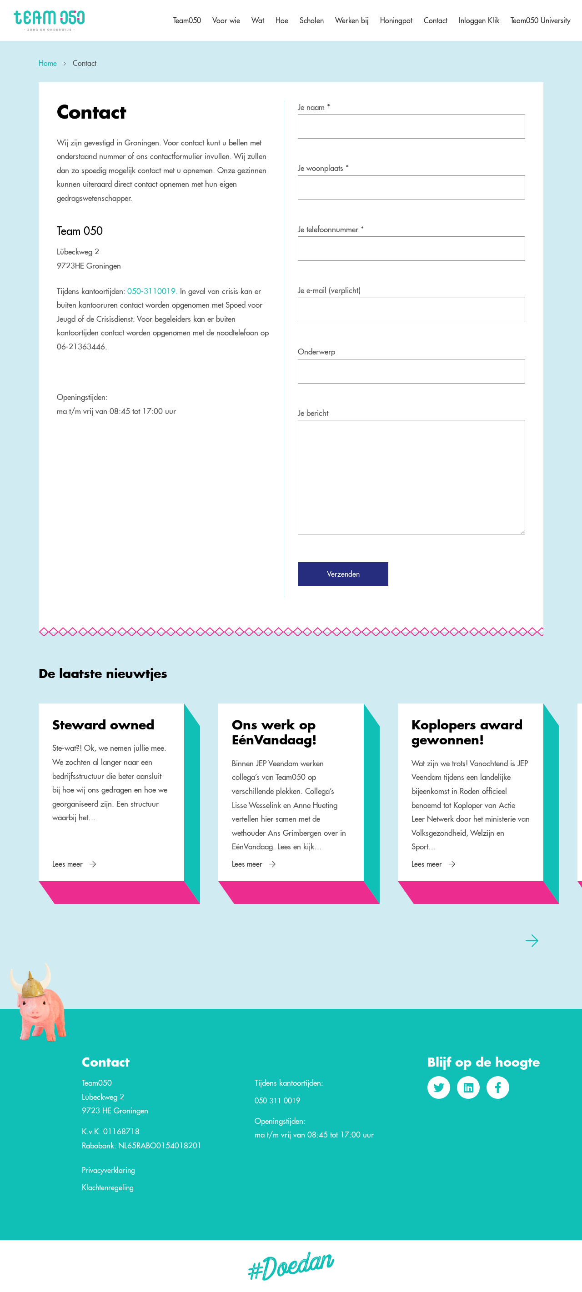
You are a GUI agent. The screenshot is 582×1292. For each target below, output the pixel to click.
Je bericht (313, 413)
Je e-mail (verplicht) (329, 290)
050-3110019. (153, 291)
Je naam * (314, 107)
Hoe (282, 20)
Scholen (312, 20)
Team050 (187, 20)
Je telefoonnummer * (331, 229)
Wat (257, 20)
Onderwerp (316, 351)
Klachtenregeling (108, 1188)
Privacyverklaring (108, 1171)
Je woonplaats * (323, 168)
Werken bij (352, 20)
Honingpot (396, 20)
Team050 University (541, 20)
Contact (435, 20)
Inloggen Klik (479, 20)
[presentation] (532, 940)
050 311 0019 (277, 1101)
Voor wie (226, 20)
